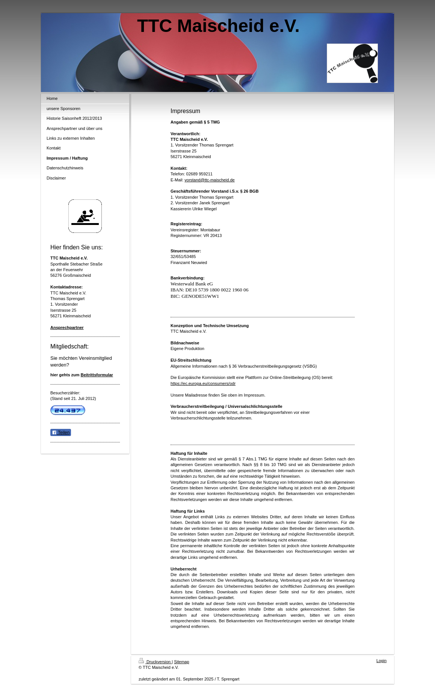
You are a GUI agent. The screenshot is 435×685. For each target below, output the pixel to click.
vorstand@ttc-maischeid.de (209, 180)
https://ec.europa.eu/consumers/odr (203, 383)
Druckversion (155, 661)
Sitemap (181, 661)
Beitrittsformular (97, 375)
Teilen (60, 432)
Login (381, 660)
